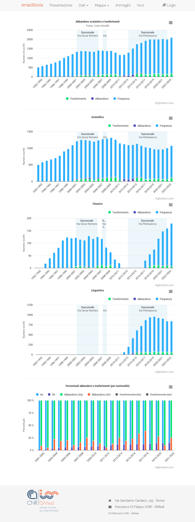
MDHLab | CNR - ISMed (125, 513)
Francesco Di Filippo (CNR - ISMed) (139, 507)
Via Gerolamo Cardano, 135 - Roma (139, 500)
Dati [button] (83, 5)
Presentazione (60, 5)
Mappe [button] (102, 5)
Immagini (123, 5)
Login (169, 5)
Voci (140, 5)
